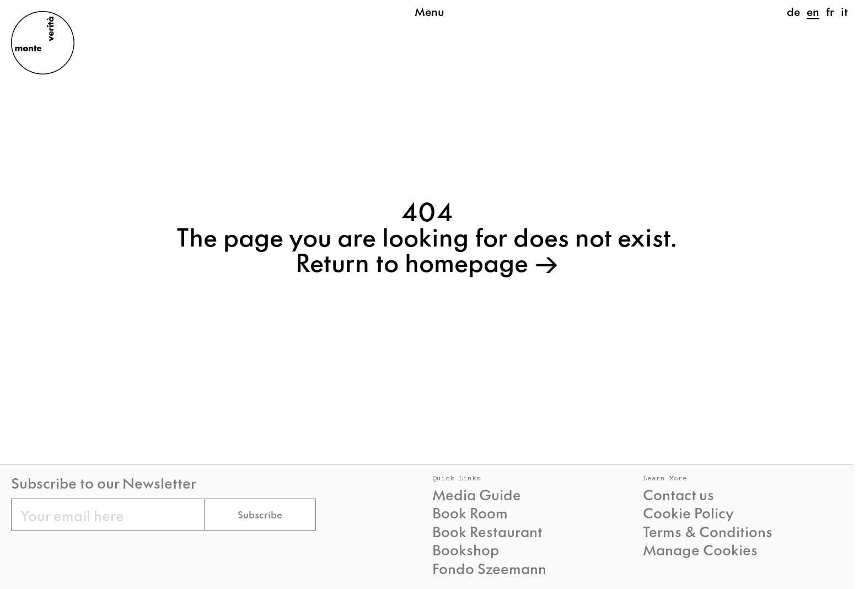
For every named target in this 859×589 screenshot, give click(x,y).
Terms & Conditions (707, 531)
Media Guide (476, 494)
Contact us (678, 494)
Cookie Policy (688, 512)
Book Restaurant (487, 531)
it (844, 11)
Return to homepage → (427, 261)
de (793, 11)
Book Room (470, 512)
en (813, 11)
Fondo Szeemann (489, 568)
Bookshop (465, 549)
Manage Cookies (700, 549)
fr (830, 11)
